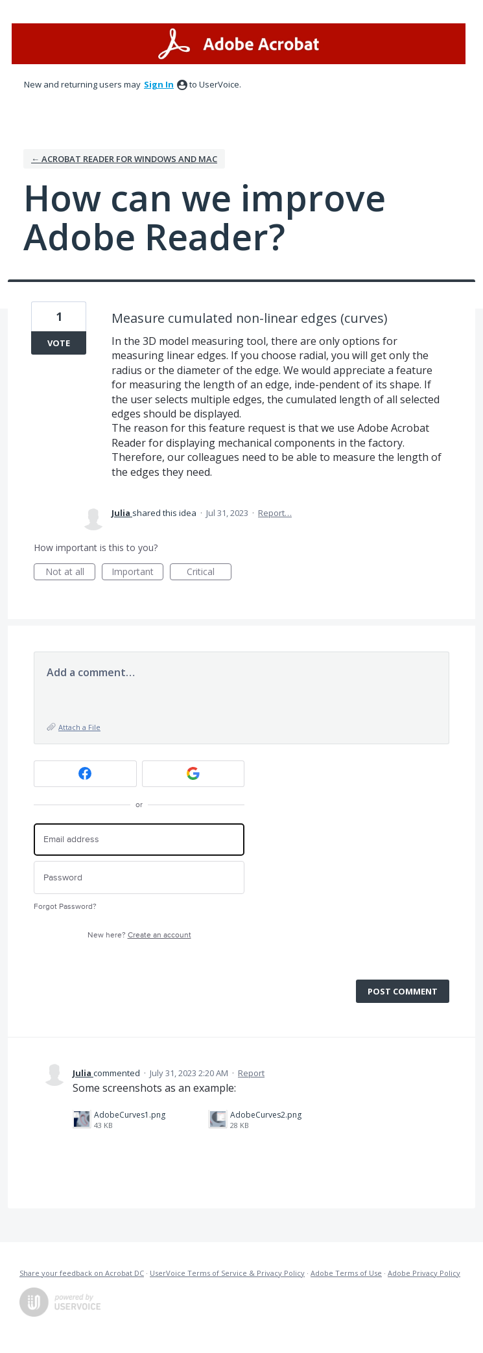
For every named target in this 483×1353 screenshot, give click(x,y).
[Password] (139, 877)
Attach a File (79, 727)
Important (137, 572)
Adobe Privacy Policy (424, 1273)
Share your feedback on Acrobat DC (81, 1273)
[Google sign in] (193, 773)
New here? (139, 935)
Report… (275, 513)
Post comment (403, 991)
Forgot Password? (65, 907)
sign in (159, 84)
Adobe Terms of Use (346, 1273)
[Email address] (139, 839)
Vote (58, 343)
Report (251, 1073)
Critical (209, 572)
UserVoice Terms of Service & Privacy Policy (227, 1273)
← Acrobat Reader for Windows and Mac (124, 159)
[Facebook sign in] (85, 773)
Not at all (70, 572)
